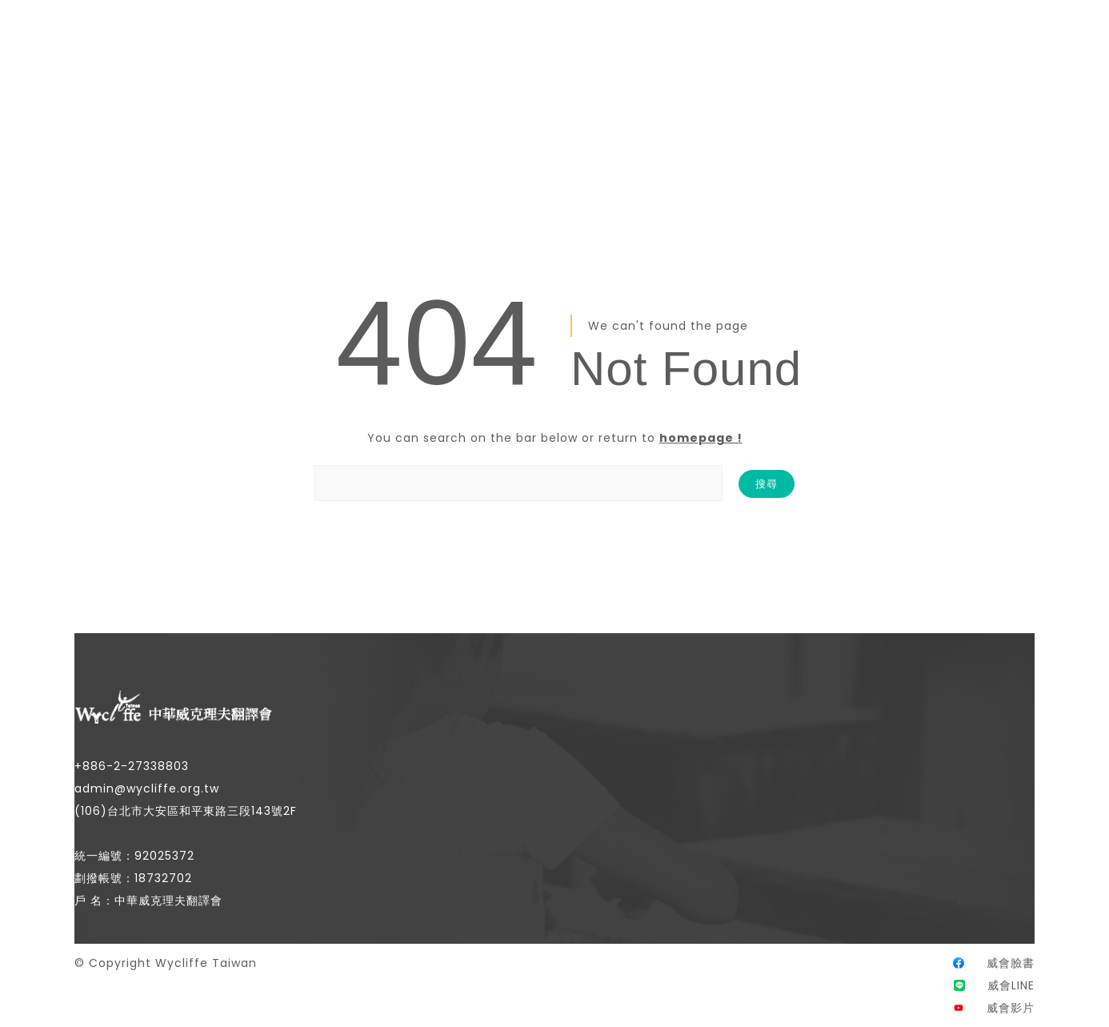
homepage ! (701, 438)
